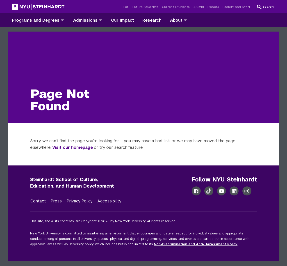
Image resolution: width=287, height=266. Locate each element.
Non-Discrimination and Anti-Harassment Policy (195, 244)
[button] (265, 7)
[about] (185, 20)
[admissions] (100, 20)
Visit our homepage (72, 147)
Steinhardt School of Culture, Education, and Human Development (72, 183)
